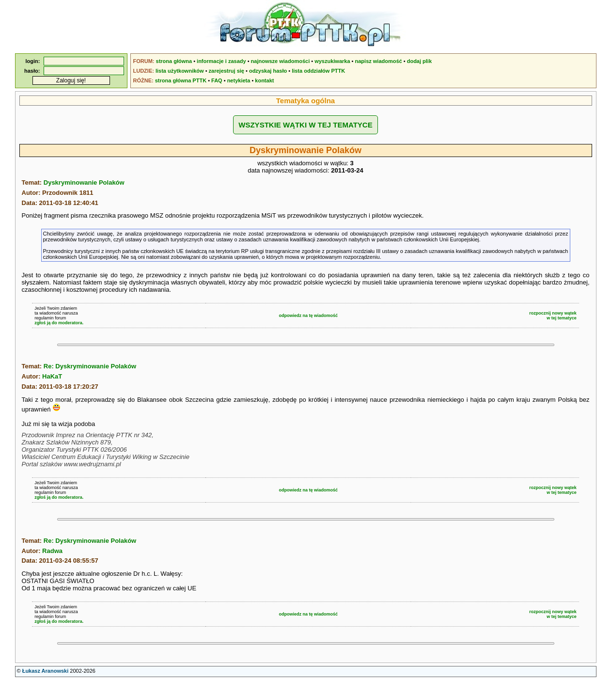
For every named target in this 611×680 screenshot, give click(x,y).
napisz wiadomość (378, 61)
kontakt (264, 80)
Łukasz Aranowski (45, 671)
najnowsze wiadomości (280, 61)
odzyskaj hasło (268, 71)
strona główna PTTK (180, 80)
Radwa (52, 550)
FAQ (216, 80)
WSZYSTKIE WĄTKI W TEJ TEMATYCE (305, 125)
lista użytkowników (180, 71)
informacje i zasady (221, 61)
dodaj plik (419, 61)
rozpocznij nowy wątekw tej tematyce (553, 315)
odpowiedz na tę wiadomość (308, 315)
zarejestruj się (226, 71)
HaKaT (52, 376)
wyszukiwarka (332, 61)
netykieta (239, 80)
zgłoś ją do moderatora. (58, 322)
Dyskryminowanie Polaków (84, 182)
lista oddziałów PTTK (318, 71)
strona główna (174, 61)
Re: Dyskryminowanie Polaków (90, 366)
